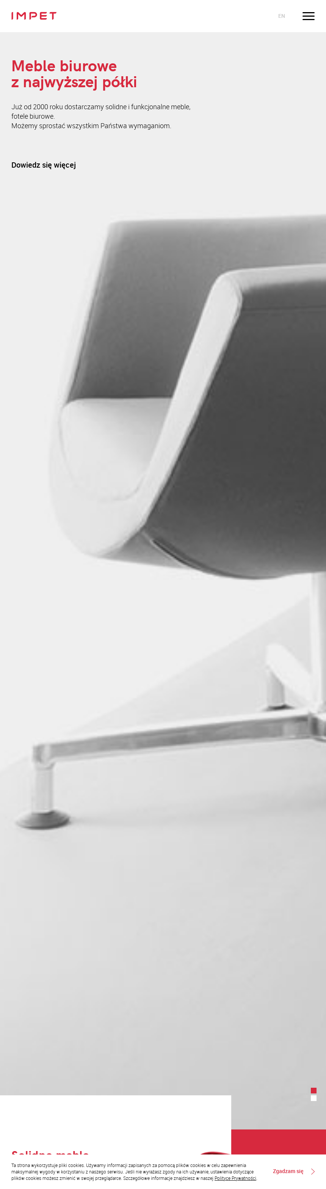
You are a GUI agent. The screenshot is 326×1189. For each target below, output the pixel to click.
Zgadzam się (288, 1172)
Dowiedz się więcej (43, 165)
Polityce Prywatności (235, 1178)
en (281, 15)
